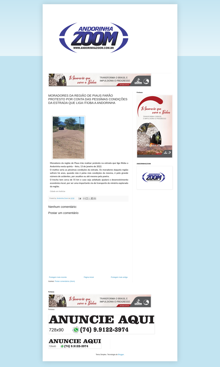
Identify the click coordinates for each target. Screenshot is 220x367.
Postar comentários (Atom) (65, 281)
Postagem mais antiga (119, 277)
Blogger (121, 355)
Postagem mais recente (58, 277)
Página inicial (89, 277)
